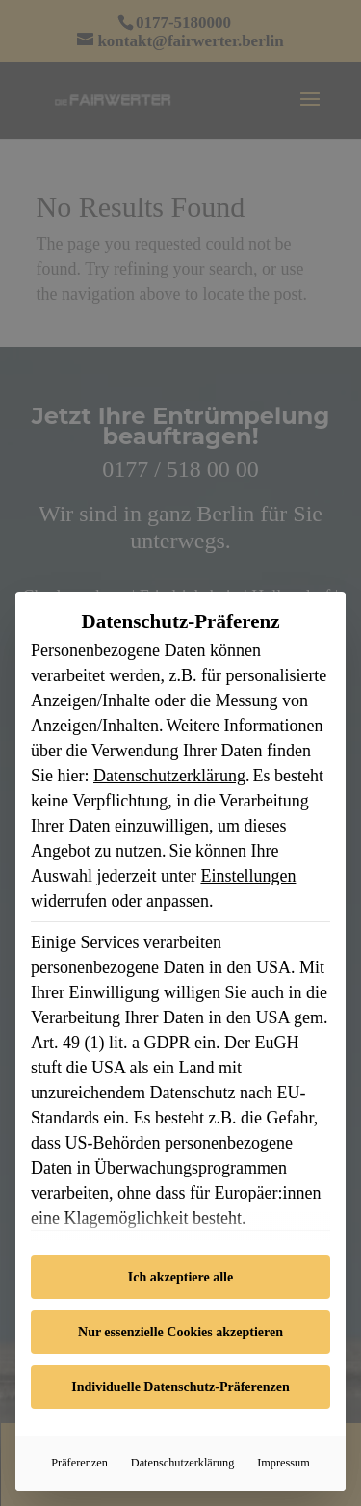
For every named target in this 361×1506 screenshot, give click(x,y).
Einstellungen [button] (248, 875)
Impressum (283, 1462)
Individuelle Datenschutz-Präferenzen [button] (180, 1387)
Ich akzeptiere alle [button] (180, 1277)
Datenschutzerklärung (169, 775)
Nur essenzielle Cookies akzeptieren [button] (180, 1332)
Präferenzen (79, 1462)
